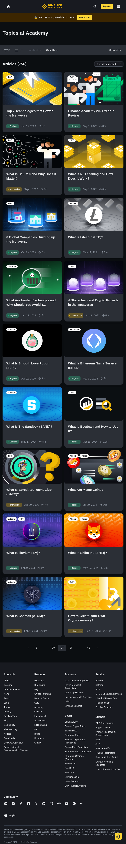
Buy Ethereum (72, 781)
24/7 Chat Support (104, 723)
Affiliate (99, 680)
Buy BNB (69, 768)
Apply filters (35, 50)
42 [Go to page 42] (88, 647)
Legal (6, 702)
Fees (97, 739)
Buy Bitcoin (70, 763)
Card (36, 702)
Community (9, 725)
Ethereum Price (72, 735)
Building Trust (10, 716)
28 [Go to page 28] (71, 647)
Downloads (9, 738)
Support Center (102, 727)
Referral (99, 685)
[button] (118, 6)
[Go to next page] (97, 648)
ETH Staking (40, 725)
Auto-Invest (40, 720)
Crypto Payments (42, 694)
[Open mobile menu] (118, 6)
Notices (7, 734)
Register (107, 6)
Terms (7, 707)
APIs (97, 744)
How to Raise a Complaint (108, 769)
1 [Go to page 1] (36, 647)
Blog (6, 720)
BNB (97, 689)
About (7, 680)
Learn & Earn (71, 722)
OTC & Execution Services (108, 694)
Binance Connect (73, 706)
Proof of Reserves (104, 707)
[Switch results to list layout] (21, 50)
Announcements (12, 689)
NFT (36, 729)
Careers (8, 685)
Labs (67, 701)
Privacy (7, 711)
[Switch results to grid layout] (16, 50)
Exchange (39, 680)
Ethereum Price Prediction (78, 751)
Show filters (113, 50)
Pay (36, 689)
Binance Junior (41, 698)
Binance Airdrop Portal (106, 757)
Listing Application (74, 692)
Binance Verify (102, 748)
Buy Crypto (39, 685)
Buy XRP (69, 772)
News (6, 694)
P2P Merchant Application (77, 680)
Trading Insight (102, 702)
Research (39, 738)
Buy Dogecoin (72, 777)
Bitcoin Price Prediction (76, 747)
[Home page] (52, 6)
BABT (37, 734)
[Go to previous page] (28, 648)
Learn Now (84, 17)
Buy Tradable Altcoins (75, 786)
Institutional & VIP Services (78, 697)
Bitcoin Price (71, 730)
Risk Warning (10, 729)
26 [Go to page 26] (53, 647)
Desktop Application (13, 742)
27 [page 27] (62, 647)
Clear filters (51, 50)
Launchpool (40, 716)
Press (7, 698)
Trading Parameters (105, 753)
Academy (39, 707)
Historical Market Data (106, 698)
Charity (37, 742)
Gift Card (38, 711)
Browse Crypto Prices (75, 726)
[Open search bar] (94, 6)
